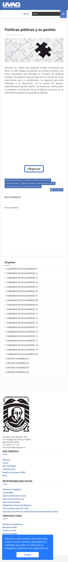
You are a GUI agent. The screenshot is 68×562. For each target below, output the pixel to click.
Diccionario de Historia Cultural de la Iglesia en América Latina (30, 512)
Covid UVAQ (8, 493)
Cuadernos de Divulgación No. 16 (22, 336)
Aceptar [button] (27, 555)
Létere (5, 463)
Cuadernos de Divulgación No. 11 (22, 314)
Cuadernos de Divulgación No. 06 (22, 291)
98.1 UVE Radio (9, 466)
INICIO (6, 14)
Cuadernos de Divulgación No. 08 (37, 180)
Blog (5, 476)
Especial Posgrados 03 (18, 368)
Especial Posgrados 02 (18, 363)
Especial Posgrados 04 (18, 372)
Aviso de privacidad (11, 502)
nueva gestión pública (45, 183)
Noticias (6, 460)
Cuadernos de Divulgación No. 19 (22, 350)
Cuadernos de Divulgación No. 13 (22, 323)
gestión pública (12, 183)
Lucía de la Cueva (27, 183)
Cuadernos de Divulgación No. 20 (22, 354)
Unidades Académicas (13, 524)
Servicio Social (9, 531)
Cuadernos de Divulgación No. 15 (22, 332)
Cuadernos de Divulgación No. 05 (22, 287)
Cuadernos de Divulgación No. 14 (22, 327)
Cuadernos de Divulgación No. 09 (22, 305)
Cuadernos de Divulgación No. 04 (22, 282)
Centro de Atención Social (14, 496)
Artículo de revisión (14, 180)
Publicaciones (9, 469)
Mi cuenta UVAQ (10, 527)
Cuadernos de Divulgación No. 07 (22, 296)
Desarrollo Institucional (13, 499)
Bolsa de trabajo (10, 534)
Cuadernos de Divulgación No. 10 (22, 309)
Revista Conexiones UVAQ (14, 472)
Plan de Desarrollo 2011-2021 (16, 508)
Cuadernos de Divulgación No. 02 (22, 273)
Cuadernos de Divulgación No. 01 (22, 269)
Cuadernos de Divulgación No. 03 (22, 278)
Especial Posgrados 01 (18, 359)
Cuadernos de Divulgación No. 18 (22, 345)
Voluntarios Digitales (12, 490)
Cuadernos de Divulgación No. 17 (22, 341)
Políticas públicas (13, 187)
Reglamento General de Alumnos (17, 505)
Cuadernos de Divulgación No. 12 (22, 318)
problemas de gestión (32, 187)
